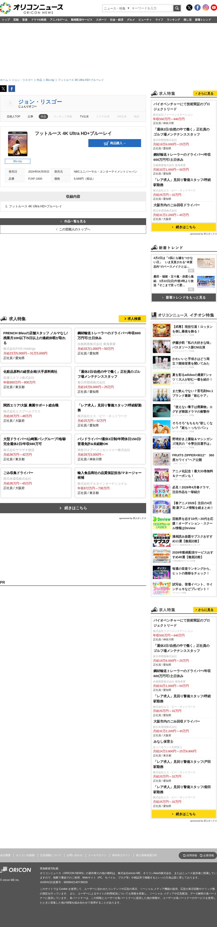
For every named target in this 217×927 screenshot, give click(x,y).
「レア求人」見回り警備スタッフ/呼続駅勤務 (182, 182)
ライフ (159, 19)
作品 (43, 116)
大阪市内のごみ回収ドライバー (176, 205)
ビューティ (145, 19)
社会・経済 (116, 19)
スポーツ (101, 19)
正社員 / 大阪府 (36, 412)
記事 (30, 116)
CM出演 (121, 116)
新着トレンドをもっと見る (184, 297)
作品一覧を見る (73, 221)
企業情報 (208, 855)
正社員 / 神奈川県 (110, 449)
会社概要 (5, 855)
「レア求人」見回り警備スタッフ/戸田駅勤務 (182, 764)
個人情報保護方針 (146, 855)
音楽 (24, 19)
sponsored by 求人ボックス (132, 518)
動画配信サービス (81, 19)
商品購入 (115, 143)
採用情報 (191, 855)
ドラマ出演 (102, 116)
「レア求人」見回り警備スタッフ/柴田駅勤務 (182, 789)
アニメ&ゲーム (59, 19)
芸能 (16, 19)
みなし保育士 (163, 741)
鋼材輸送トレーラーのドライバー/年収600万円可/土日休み (182, 157)
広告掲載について (50, 855)
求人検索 (134, 319)
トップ (6, 19)
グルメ (131, 19)
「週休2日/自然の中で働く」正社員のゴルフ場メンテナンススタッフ (181, 131)
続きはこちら (75, 508)
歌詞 (136, 116)
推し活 (188, 19)
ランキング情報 (63, 116)
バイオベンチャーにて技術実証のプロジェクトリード (181, 106)
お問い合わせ (75, 855)
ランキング (173, 19)
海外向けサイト (121, 855)
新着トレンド (203, 19)
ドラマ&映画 (38, 19)
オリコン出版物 (25, 855)
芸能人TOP (13, 116)
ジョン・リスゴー (40, 102)
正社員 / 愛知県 (36, 345)
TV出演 (84, 116)
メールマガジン (97, 855)
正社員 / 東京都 (36, 379)
